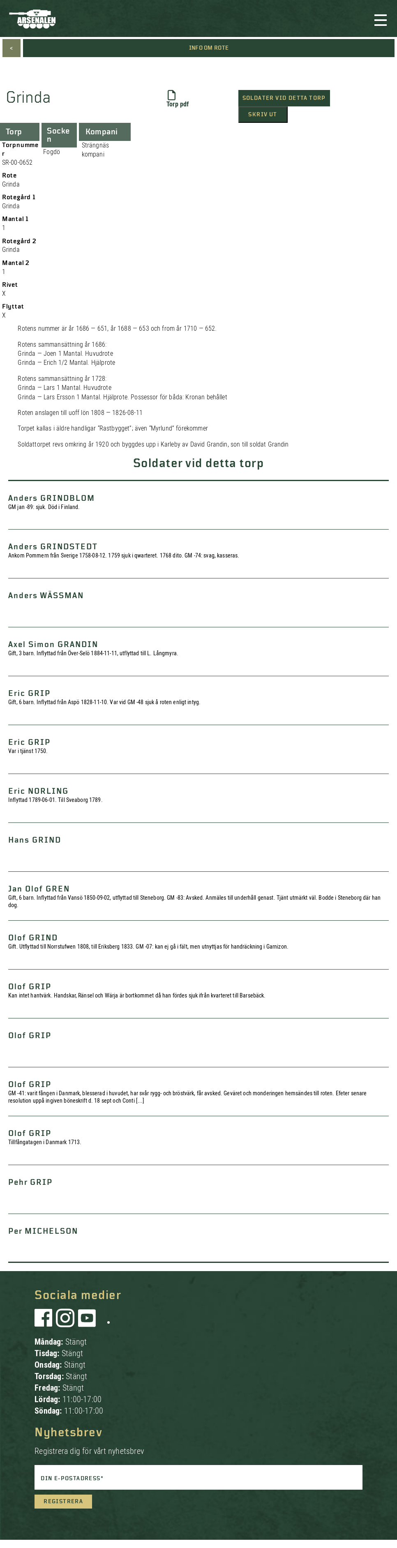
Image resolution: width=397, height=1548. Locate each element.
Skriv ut (262, 114)
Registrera (63, 1501)
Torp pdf (177, 99)
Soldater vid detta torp (284, 98)
